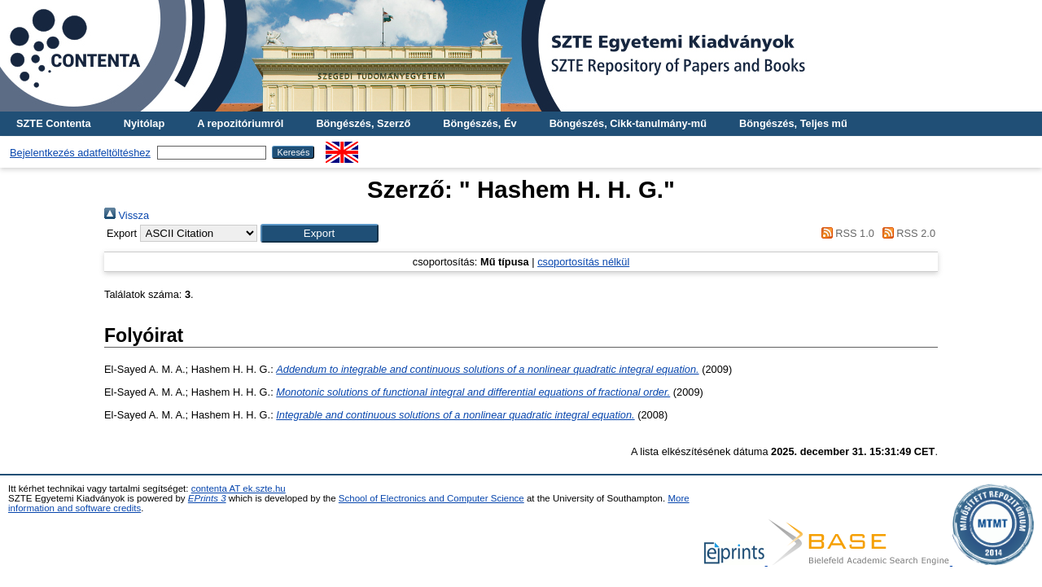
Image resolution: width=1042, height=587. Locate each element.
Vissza (126, 215)
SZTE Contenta (53, 123)
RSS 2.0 (906, 233)
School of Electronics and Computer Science (431, 498)
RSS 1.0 (845, 233)
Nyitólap (144, 123)
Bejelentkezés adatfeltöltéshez (80, 153)
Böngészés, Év (479, 123)
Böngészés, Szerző (363, 123)
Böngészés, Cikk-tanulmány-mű (628, 123)
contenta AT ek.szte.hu (238, 488)
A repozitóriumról (240, 123)
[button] (319, 233)
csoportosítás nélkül (583, 262)
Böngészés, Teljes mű (793, 123)
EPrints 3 (207, 498)
